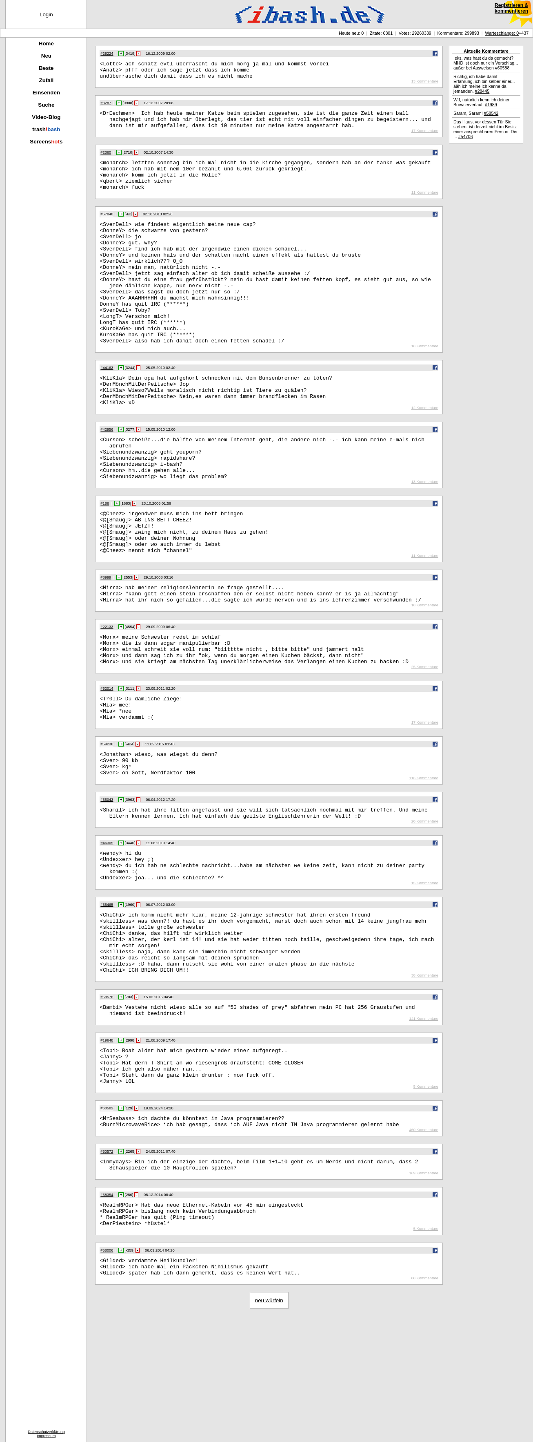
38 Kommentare (424, 1077)
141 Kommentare (423, 1123)
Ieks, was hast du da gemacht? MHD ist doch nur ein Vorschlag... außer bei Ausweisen (485, 63)
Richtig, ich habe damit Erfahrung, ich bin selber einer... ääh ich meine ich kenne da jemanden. (484, 84)
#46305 (106, 926)
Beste (46, 68)
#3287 (105, 107)
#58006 (106, 1372)
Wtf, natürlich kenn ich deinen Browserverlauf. (482, 102)
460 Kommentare (423, 1244)
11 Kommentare (424, 206)
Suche (46, 105)
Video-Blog (46, 117)
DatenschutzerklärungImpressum (46, 1434)
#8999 (105, 639)
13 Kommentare (424, 85)
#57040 (106, 228)
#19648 (106, 1144)
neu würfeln (269, 1425)
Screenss (46, 142)
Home (46, 43)
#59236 (106, 820)
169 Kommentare (423, 1290)
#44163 (106, 406)
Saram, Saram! (475, 113)
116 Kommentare (423, 859)
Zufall (46, 80)
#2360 (105, 160)
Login (46, 14)
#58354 (106, 1311)
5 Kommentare (425, 1198)
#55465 (106, 994)
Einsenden (46, 92)
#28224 (106, 53)
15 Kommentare (424, 972)
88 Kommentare (424, 1403)
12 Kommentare (424, 452)
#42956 (106, 474)
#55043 (106, 881)
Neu (46, 56)
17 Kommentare (424, 138)
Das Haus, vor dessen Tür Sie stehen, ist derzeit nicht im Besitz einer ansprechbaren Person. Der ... (485, 129)
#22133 (106, 692)
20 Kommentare (424, 905)
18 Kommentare (424, 384)
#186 (104, 556)
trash (46, 129)
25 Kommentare (424, 738)
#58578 (106, 1099)
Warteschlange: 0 (502, 33)
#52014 (106, 760)
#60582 (106, 1220)
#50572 (106, 1265)
